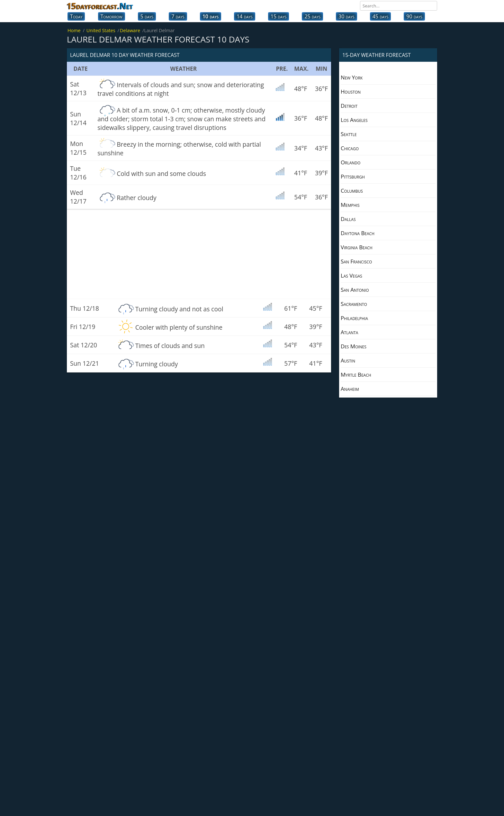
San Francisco (356, 261)
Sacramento (354, 303)
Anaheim (350, 388)
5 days (146, 16)
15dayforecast (100, 6)
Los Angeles (354, 120)
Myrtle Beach (356, 374)
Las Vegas (351, 275)
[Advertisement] (199, 254)
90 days (414, 16)
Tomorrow (111, 16)
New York (352, 77)
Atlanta (349, 332)
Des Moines (353, 346)
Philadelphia (354, 318)
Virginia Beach (357, 247)
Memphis (350, 204)
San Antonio (355, 289)
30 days (346, 16)
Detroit (349, 105)
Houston (351, 91)
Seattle (349, 134)
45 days (381, 16)
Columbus (352, 190)
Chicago (350, 148)
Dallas (348, 219)
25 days (312, 16)
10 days (211, 16)
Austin (348, 360)
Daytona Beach (357, 233)
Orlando (350, 162)
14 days (245, 16)
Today (76, 16)
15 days (279, 16)
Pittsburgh (353, 176)
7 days (177, 16)
